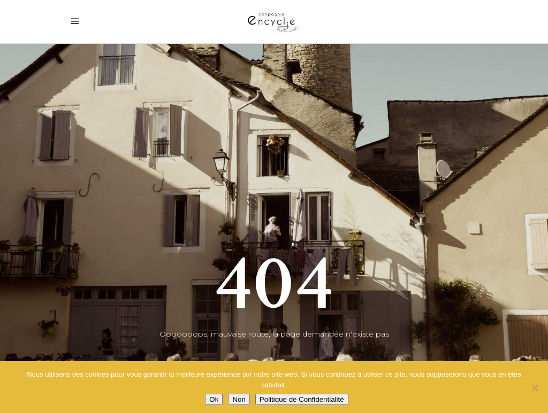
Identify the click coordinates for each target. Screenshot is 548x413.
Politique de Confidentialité (302, 399)
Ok (213, 399)
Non (238, 399)
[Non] (534, 387)
